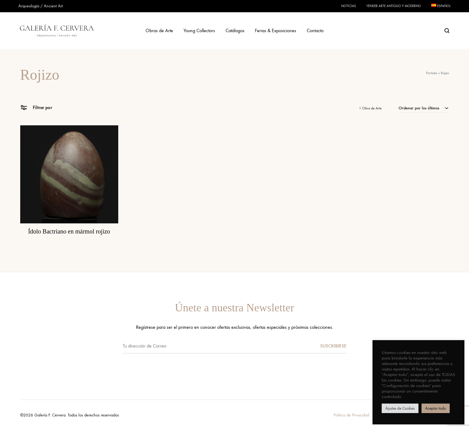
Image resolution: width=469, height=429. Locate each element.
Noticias (348, 6)
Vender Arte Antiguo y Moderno (393, 6)
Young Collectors (199, 30)
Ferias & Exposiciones (275, 30)
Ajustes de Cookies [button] (400, 408)
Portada (431, 73)
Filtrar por (36, 107)
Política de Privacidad (351, 415)
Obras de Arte (159, 30)
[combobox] (424, 108)
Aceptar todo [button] (435, 408)
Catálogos (234, 30)
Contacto (315, 30)
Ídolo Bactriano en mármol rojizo (69, 231)
